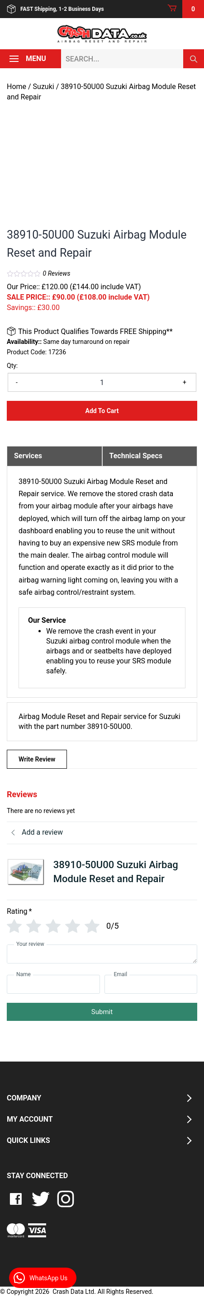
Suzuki (43, 86)
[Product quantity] (102, 382)
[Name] (53, 984)
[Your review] (102, 954)
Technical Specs (136, 455)
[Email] (151, 984)
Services (28, 455)
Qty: (12, 365)
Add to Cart (102, 410)
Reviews (57, 273)
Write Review (37, 759)
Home (16, 86)
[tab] (54, 456)
